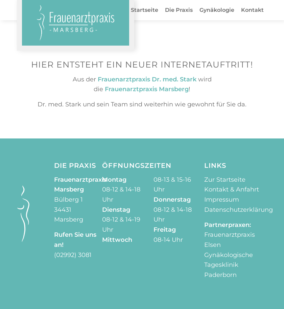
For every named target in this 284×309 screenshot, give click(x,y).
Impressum (221, 199)
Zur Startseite (224, 179)
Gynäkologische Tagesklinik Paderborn (228, 265)
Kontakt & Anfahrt (231, 189)
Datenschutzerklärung (238, 209)
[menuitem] (144, 10)
